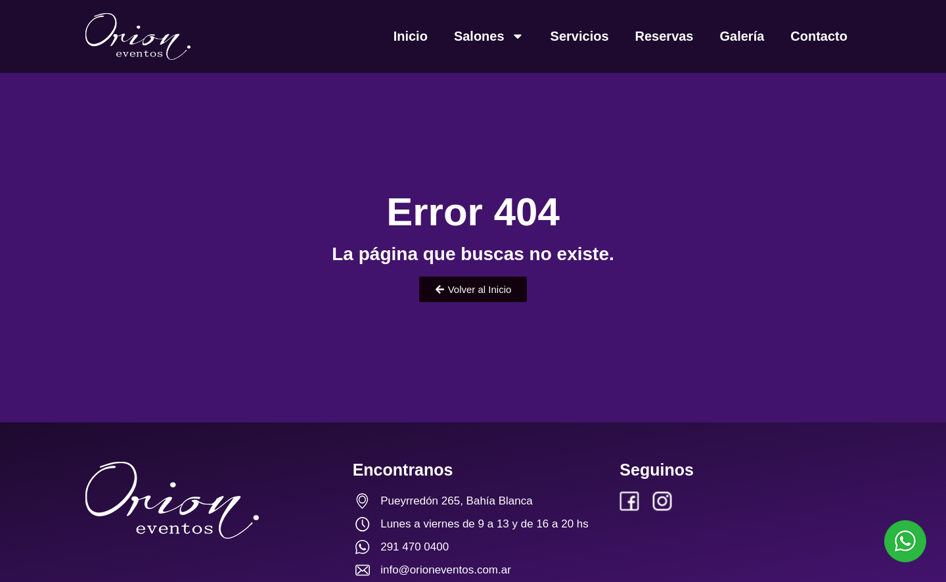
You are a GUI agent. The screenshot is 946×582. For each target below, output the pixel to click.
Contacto (818, 36)
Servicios (580, 36)
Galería (742, 36)
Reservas (664, 36)
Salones (489, 36)
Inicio (411, 36)
